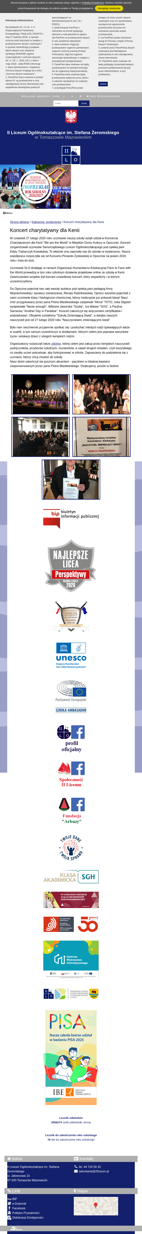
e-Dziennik (16, 1203)
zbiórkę (56, 343)
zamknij (103, 84)
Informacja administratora (109, 96)
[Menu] (71, 213)
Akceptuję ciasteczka (109, 8)
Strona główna (29, 96)
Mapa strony (44, 96)
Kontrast (91, 96)
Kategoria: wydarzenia (46, 222)
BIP (12, 1199)
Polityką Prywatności (93, 2)
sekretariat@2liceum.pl (91, 1171)
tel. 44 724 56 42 (87, 1166)
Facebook (16, 1208)
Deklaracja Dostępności (25, 1218)
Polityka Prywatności (23, 1212)
